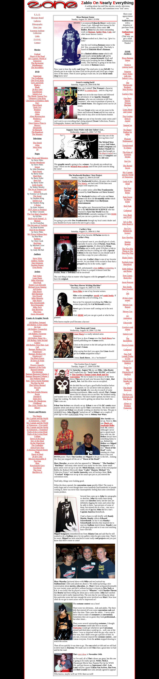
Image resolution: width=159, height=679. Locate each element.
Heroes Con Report (127, 306)
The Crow (37, 470)
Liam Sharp (37, 278)
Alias (37, 145)
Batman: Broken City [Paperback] (37, 350)
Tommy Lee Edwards (37, 285)
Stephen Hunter (37, 265)
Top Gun (37, 461)
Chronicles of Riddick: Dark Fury (37, 102)
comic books (108, 295)
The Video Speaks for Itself (127, 381)
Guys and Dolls (37, 83)
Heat (37, 463)
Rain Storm (37, 171)
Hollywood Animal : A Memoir (37, 219)
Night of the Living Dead (37, 432)
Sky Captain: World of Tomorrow (37, 59)
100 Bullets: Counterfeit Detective (37, 330)
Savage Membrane (37, 162)
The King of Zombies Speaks (127, 154)
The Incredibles (37, 67)
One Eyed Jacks (37, 80)
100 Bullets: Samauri (37, 322)
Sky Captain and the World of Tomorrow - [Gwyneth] (37, 424)
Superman (37, 76)
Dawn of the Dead (37, 439)
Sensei (37, 167)
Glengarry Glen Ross (37, 98)
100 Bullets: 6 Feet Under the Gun (37, 326)
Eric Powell (37, 296)
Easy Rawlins (127, 237)
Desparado (37, 127)
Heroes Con (127, 311)
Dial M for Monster (37, 230)
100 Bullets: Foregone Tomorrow (37, 335)
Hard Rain (37, 176)
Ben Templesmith (37, 303)
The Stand (37, 196)
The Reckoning (37, 63)
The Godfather (37, 78)
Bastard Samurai (37, 369)
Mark (106, 423)
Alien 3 (37, 121)
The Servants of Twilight (37, 225)
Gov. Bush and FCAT (127, 216)
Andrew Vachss (37, 261)
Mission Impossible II (37, 459)
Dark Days (37, 399)
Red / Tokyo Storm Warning (37, 381)
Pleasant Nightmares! (128, 140)
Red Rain (37, 243)
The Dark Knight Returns (37, 392)
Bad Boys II (37, 472)
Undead (37, 54)
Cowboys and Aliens (127, 328)
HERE (113, 214)
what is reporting (103, 268)
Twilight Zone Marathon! (127, 263)
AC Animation (127, 317)
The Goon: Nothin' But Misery (37, 406)
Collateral (128, 210)
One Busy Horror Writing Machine (128, 101)
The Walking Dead (37, 378)
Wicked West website (79, 166)
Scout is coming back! (127, 66)
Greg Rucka (37, 267)
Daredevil (37, 396)
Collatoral (128, 350)
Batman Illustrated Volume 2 (37, 374)
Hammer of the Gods (37, 367)
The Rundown (37, 132)
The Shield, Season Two (37, 96)
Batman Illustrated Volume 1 (37, 376)
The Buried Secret (127, 167)
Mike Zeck (37, 307)
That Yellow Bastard (37, 385)
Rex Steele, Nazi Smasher (127, 288)
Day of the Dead (37, 441)
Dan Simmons (37, 263)
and (107, 424)
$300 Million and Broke (127, 270)
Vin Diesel (37, 468)
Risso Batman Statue (127, 59)
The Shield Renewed (127, 389)
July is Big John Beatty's (127, 223)
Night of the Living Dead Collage (37, 435)
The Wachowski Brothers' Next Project (128, 86)
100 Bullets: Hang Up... (37, 338)
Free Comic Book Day (127, 277)
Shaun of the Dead (37, 56)
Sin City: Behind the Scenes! (127, 230)
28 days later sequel (127, 299)
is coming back (91, 90)
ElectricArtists (127, 345)
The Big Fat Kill (37, 383)
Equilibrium (37, 92)
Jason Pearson (127, 282)
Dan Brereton (37, 309)
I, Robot (37, 205)
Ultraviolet (127, 323)
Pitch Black (37, 105)
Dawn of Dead (37, 454)
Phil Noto (37, 312)
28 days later (37, 89)
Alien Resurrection (37, 116)
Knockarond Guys (37, 465)
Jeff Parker (37, 289)
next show (82, 654)
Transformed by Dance (127, 146)
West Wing (37, 147)
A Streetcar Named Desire (37, 450)
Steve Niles (37, 258)
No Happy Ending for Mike (127, 132)
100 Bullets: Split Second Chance (37, 341)
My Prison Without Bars (37, 234)
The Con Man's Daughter (37, 214)
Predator (37, 110)
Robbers (37, 239)
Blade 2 (37, 85)
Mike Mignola (37, 298)
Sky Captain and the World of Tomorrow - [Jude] (37, 419)
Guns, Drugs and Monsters (37, 158)
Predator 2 (37, 119)
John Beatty (37, 291)
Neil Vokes (37, 276)
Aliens (37, 112)
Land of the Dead (127, 182)
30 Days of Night (37, 360)
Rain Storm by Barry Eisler (127, 199)
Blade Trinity (127, 258)
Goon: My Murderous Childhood (37, 402)
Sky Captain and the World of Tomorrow (127, 174)
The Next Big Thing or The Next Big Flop (127, 251)
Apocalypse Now (37, 447)
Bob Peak (37, 282)
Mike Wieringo (37, 280)
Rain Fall (37, 180)
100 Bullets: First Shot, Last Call (37, 346)
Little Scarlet (37, 185)
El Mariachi (37, 130)
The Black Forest (37, 358)
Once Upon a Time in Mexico (37, 124)
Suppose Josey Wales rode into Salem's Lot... (127, 74)
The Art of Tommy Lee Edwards (37, 190)
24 (37, 149)
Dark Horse (107, 338)
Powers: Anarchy (37, 365)
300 (37, 363)
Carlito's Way (127, 94)
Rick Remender (37, 305)
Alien (37, 114)
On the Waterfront (37, 443)
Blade (37, 87)
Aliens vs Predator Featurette (128, 405)
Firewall (37, 248)
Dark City (37, 107)
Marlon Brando (128, 243)
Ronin (37, 394)
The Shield (37, 143)
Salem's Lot (37, 94)
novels (96, 295)
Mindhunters (37, 65)
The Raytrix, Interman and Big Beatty (127, 396)
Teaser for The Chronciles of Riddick (127, 370)
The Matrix (37, 416)
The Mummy (37, 134)
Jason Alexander (37, 314)
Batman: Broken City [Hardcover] (37, 355)
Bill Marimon (37, 294)
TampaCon (127, 125)
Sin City (37, 387)
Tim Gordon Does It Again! (128, 118)
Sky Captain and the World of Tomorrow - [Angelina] (37, 428)
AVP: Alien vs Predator (37, 209)
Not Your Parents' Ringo (127, 190)
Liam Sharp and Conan (127, 111)
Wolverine (77, 628)
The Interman (37, 372)
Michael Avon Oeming (37, 287)
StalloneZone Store (127, 33)
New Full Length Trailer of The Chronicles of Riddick (127, 358)
